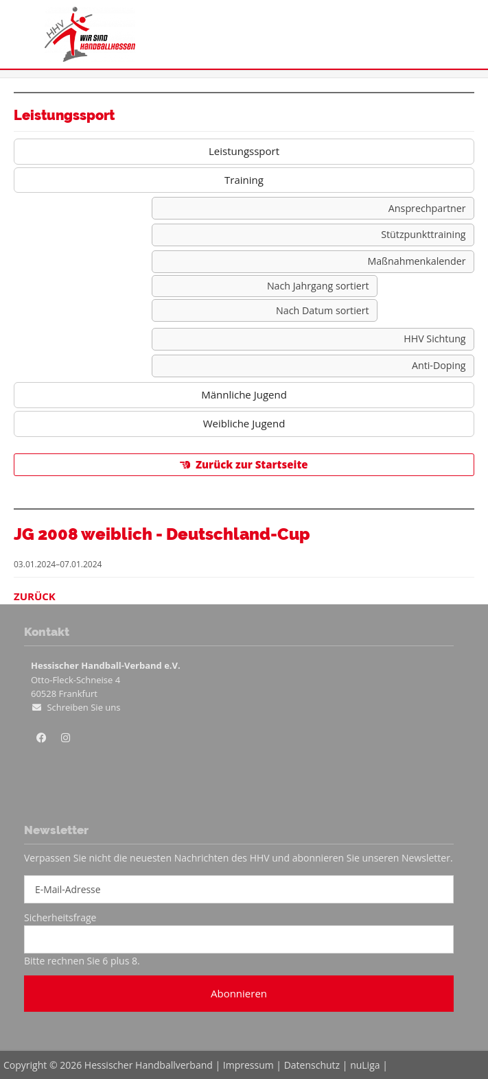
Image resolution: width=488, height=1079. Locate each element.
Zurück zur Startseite (252, 464)
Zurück (35, 596)
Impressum (248, 1064)
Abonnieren (239, 993)
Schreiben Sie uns (83, 707)
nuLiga (365, 1064)
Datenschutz (312, 1064)
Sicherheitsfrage (60, 917)
